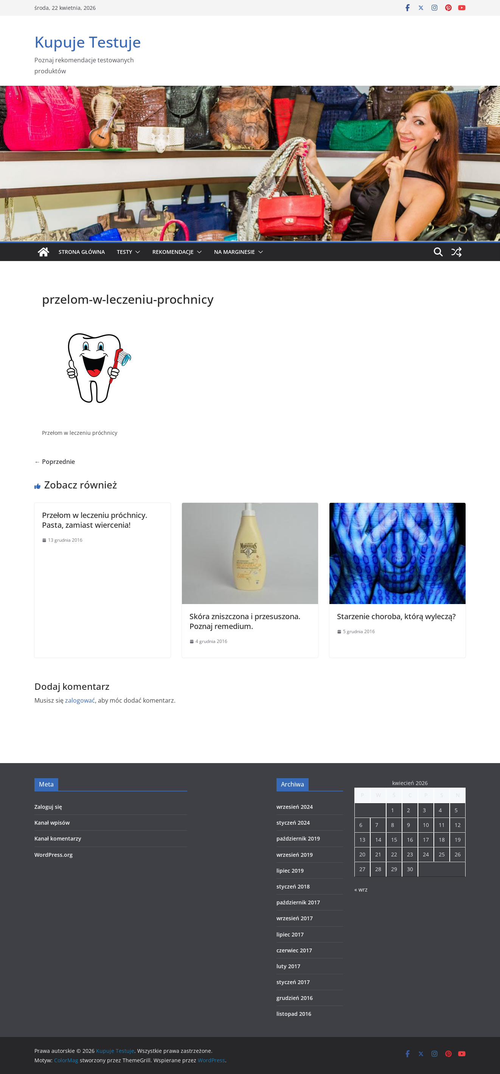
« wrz (361, 889)
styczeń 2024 (293, 822)
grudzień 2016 (294, 997)
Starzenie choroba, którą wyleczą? (396, 616)
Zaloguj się (48, 806)
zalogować (80, 700)
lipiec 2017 (290, 934)
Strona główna (82, 251)
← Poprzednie (54, 461)
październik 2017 (298, 902)
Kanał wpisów (52, 822)
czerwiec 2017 (294, 950)
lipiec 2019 (290, 870)
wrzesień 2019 (294, 854)
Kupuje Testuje (87, 41)
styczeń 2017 (293, 982)
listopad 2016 (293, 1013)
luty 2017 (288, 966)
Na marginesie (234, 251)
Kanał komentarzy (57, 838)
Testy (124, 251)
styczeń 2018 (293, 886)
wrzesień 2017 (294, 918)
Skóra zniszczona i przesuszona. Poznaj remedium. (244, 621)
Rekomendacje (173, 251)
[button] (136, 252)
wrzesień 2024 (294, 806)
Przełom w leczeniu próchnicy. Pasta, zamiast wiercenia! (94, 520)
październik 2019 (298, 838)
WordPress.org (53, 854)
